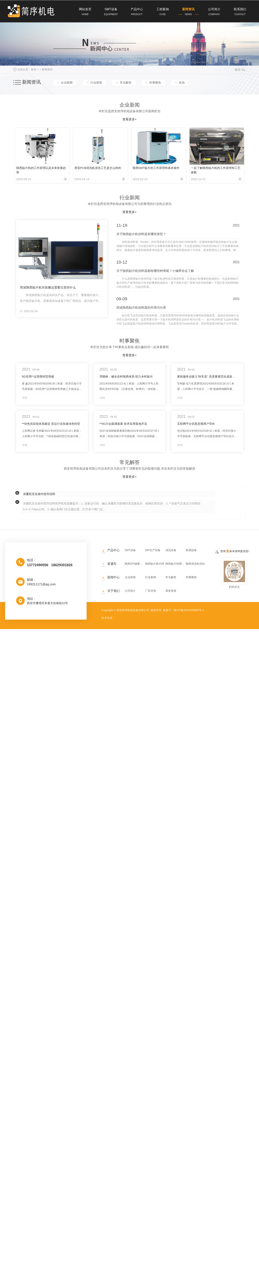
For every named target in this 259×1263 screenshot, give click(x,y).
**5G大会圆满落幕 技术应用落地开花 (123, 422)
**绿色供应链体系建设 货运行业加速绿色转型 (51, 422)
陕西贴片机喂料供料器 (175, 562)
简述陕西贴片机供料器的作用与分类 (141, 306)
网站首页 (85, 12)
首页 (33, 69)
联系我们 (240, 12)
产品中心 (137, 12)
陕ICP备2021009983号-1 (189, 608)
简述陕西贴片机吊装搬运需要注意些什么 (48, 285)
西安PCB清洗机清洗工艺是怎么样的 (97, 168)
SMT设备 (111, 12)
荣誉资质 (170, 589)
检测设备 (191, 548)
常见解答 (126, 82)
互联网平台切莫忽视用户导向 (196, 422)
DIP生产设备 (152, 548)
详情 (24, 396)
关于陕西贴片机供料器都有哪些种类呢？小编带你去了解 (155, 269)
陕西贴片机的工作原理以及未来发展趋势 (41, 169)
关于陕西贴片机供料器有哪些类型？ (141, 232)
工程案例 (163, 12)
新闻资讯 (188, 12)
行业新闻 (96, 82)
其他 (182, 82)
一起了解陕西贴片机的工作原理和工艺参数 (215, 169)
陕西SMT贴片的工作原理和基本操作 (156, 168)
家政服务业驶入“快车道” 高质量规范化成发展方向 (207, 375)
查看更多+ (129, 119)
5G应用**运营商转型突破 (38, 375)
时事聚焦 (155, 82)
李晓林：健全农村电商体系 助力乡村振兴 (126, 375)
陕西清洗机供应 (195, 562)
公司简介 (214, 12)
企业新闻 (67, 82)
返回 (240, 69)
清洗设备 (170, 548)
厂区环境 (150, 589)
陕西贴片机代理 (154, 562)
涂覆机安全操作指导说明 (39, 492)
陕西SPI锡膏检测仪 (134, 562)
